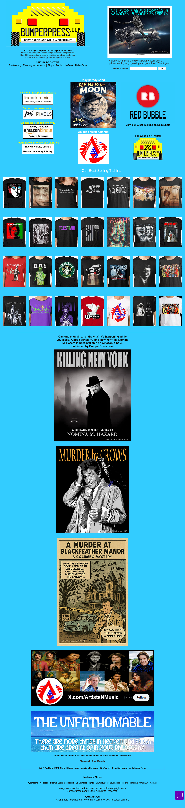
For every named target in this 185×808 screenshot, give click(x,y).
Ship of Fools (55, 65)
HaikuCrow (81, 65)
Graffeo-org (15, 65)
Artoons (41, 65)
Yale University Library (38, 146)
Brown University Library (37, 151)
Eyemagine (29, 65)
